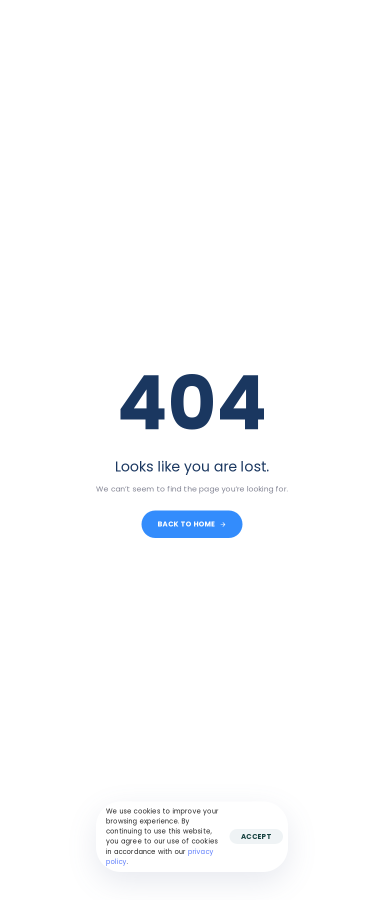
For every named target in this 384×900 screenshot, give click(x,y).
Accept (256, 837)
